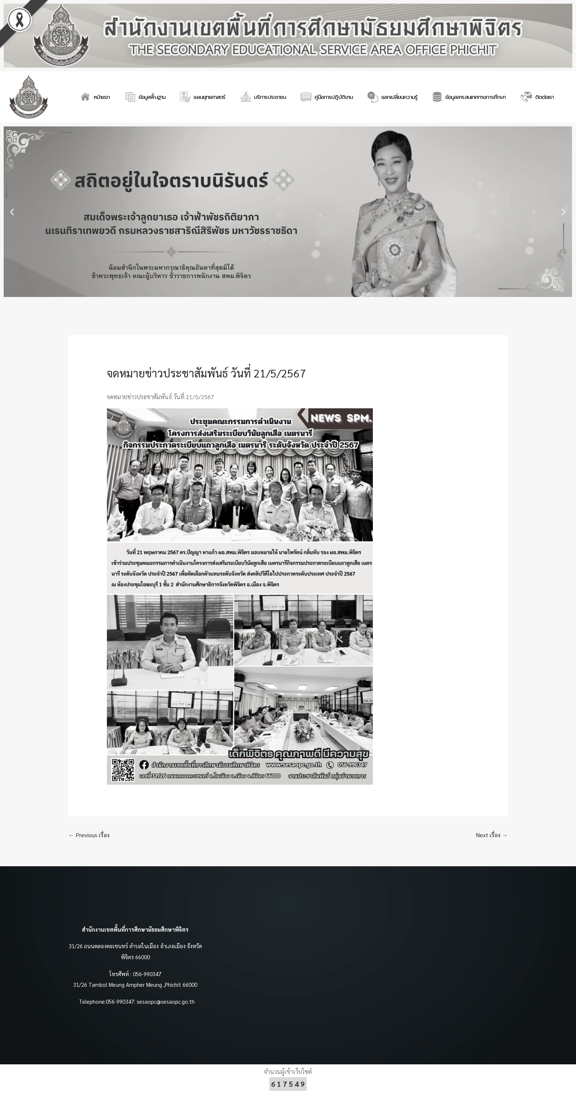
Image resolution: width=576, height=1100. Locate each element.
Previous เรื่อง (89, 835)
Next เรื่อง (491, 835)
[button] (12, 211)
